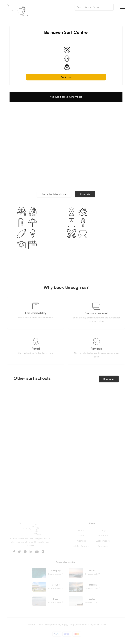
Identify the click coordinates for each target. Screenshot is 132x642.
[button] (122, 7)
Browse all (108, 379)
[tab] (54, 194)
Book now (66, 77)
